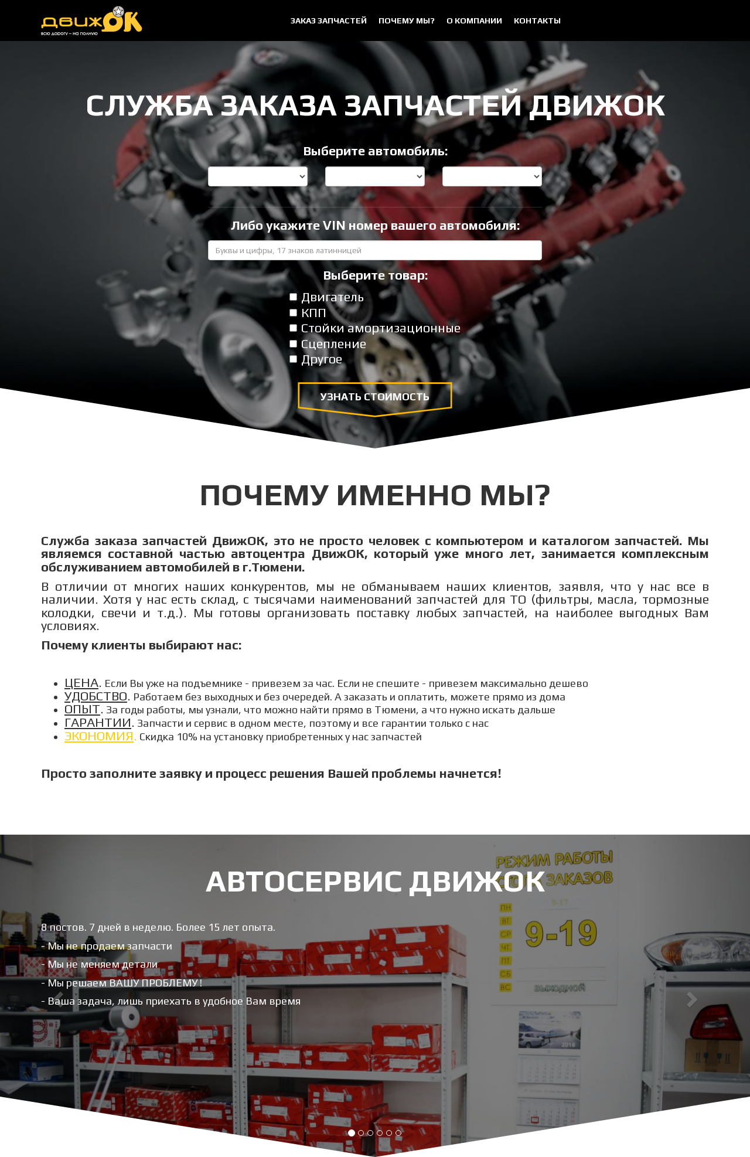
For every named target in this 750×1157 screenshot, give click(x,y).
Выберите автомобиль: (375, 151)
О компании (474, 20)
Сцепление (327, 344)
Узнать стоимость (375, 396)
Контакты (537, 20)
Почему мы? (407, 20)
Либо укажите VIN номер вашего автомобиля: (375, 225)
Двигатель (326, 297)
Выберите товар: (375, 275)
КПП (307, 313)
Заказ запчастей (329, 20)
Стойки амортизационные (375, 328)
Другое (315, 359)
